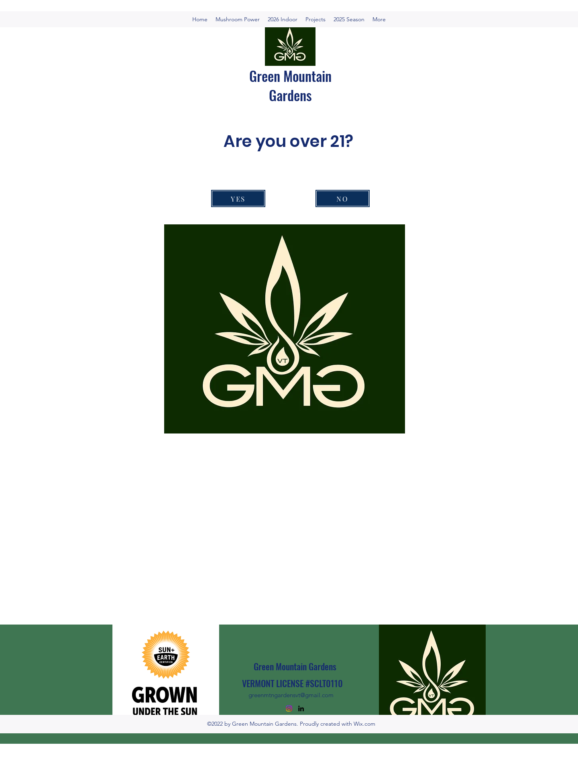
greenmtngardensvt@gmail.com (291, 695)
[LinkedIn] (301, 708)
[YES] (238, 198)
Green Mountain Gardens (290, 85)
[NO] (342, 198)
